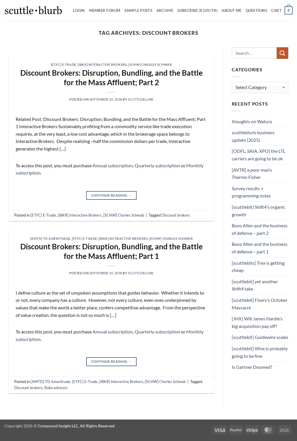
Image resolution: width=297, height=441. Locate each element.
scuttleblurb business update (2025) (253, 136)
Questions (256, 10)
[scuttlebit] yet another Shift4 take (255, 285)
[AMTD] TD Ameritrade (50, 238)
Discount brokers (176, 215)
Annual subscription (113, 165)
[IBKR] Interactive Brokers (102, 64)
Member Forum (104, 10)
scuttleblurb (140, 99)
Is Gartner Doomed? (252, 367)
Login (79, 10)
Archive (164, 10)
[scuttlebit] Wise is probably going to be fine (260, 352)
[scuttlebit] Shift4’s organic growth (258, 210)
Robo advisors (56, 387)
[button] (282, 10)
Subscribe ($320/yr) (198, 10)
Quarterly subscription (157, 165)
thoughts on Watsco (252, 121)
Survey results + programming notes (251, 192)
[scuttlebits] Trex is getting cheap (258, 266)
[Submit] (282, 53)
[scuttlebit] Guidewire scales (260, 337)
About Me (231, 10)
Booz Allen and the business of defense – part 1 (259, 247)
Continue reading (111, 195)
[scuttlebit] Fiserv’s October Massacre (259, 303)
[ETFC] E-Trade (63, 64)
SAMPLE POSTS (138, 10)
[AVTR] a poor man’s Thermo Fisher (252, 173)
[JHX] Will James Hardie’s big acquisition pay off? (257, 322)
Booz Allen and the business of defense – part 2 (259, 229)
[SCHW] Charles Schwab (150, 64)
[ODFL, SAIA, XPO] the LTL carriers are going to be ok (258, 154)
